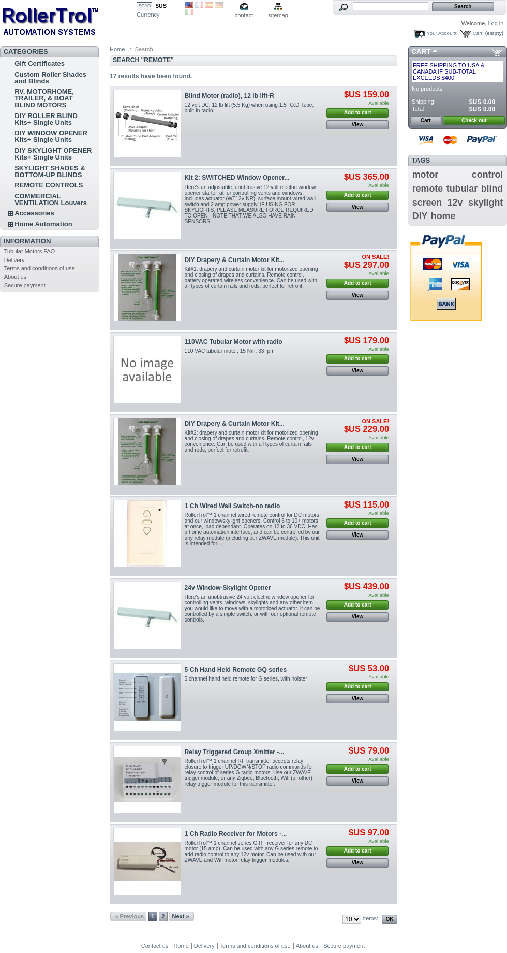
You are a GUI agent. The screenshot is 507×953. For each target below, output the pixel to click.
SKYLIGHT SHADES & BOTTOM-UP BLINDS (49, 171)
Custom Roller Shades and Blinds (50, 77)
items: (370, 918)
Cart (421, 51)
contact (244, 15)
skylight (485, 202)
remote (427, 188)
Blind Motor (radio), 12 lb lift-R (229, 95)
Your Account (442, 33)
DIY (420, 216)
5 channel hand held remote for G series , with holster (246, 679)
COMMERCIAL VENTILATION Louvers (50, 199)
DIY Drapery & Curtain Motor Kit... (235, 260)
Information (27, 241)
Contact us (155, 946)
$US (161, 6)
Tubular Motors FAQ (29, 251)
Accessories (34, 213)
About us (15, 276)
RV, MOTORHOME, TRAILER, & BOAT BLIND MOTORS (44, 98)
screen (427, 202)
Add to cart (357, 112)
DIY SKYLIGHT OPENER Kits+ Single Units (53, 154)
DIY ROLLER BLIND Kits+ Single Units (46, 119)
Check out (473, 120)
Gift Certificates (39, 63)
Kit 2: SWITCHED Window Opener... (237, 177)
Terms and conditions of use (39, 268)
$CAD (145, 5)
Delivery (14, 260)
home (443, 216)
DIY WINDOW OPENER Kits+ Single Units (50, 136)
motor (425, 174)
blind (492, 188)
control (487, 174)
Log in (495, 23)
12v (455, 202)
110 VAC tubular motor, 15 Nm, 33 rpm (230, 351)
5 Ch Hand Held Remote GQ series (236, 669)
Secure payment (25, 285)
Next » (180, 916)
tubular (462, 188)
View (358, 124)
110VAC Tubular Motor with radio (233, 341)
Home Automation (43, 224)
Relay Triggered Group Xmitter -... (235, 752)
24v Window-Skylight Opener (228, 587)
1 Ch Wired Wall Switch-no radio (232, 506)
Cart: (478, 33)
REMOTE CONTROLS (48, 185)
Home (117, 49)
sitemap (278, 15)
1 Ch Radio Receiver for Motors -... (236, 834)
